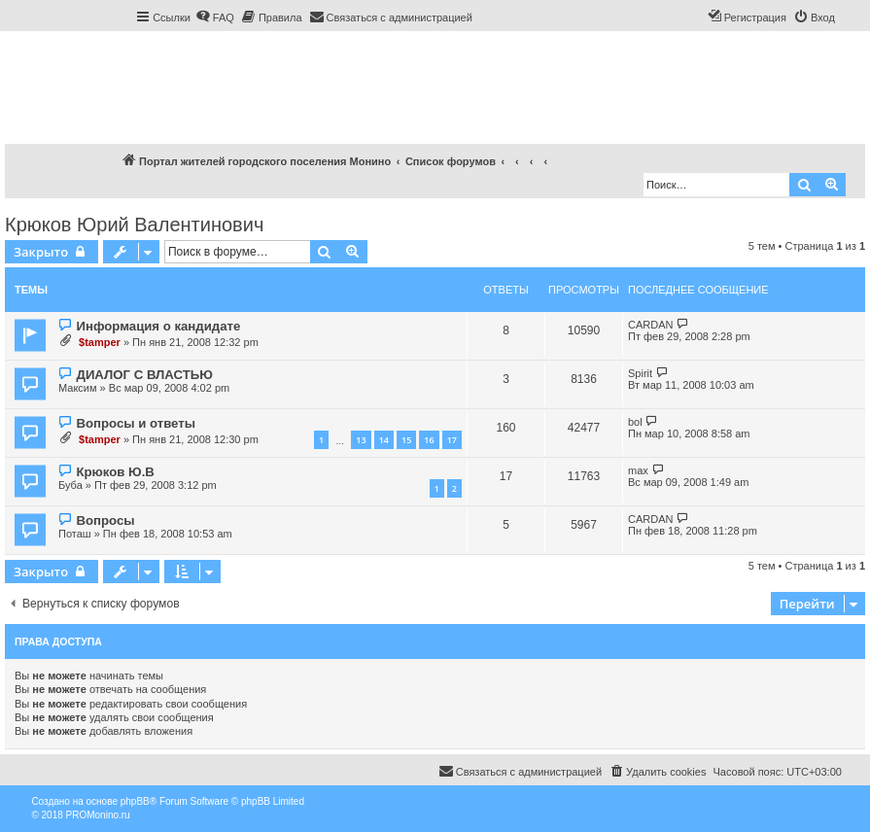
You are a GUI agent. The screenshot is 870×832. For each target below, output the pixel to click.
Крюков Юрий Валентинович (134, 224)
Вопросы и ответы (135, 423)
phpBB (135, 801)
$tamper (100, 342)
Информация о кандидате (158, 326)
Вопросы (105, 520)
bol (635, 422)
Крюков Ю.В (115, 472)
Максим (77, 388)
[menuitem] (214, 17)
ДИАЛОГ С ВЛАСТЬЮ (144, 374)
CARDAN (650, 324)
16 (429, 439)
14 (384, 439)
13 (360, 439)
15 (406, 439)
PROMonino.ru (98, 815)
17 (452, 439)
